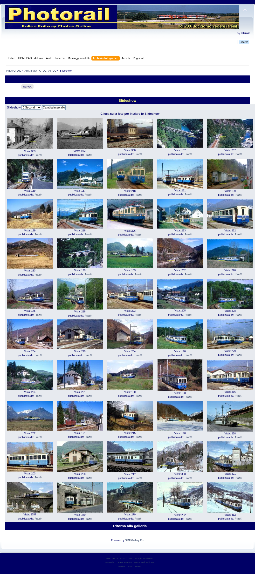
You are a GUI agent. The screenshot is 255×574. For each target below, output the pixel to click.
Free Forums (125, 562)
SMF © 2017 (126, 558)
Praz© (38, 155)
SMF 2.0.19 (111, 558)
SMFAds (109, 562)
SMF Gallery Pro (134, 540)
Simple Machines (144, 558)
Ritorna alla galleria (130, 526)
